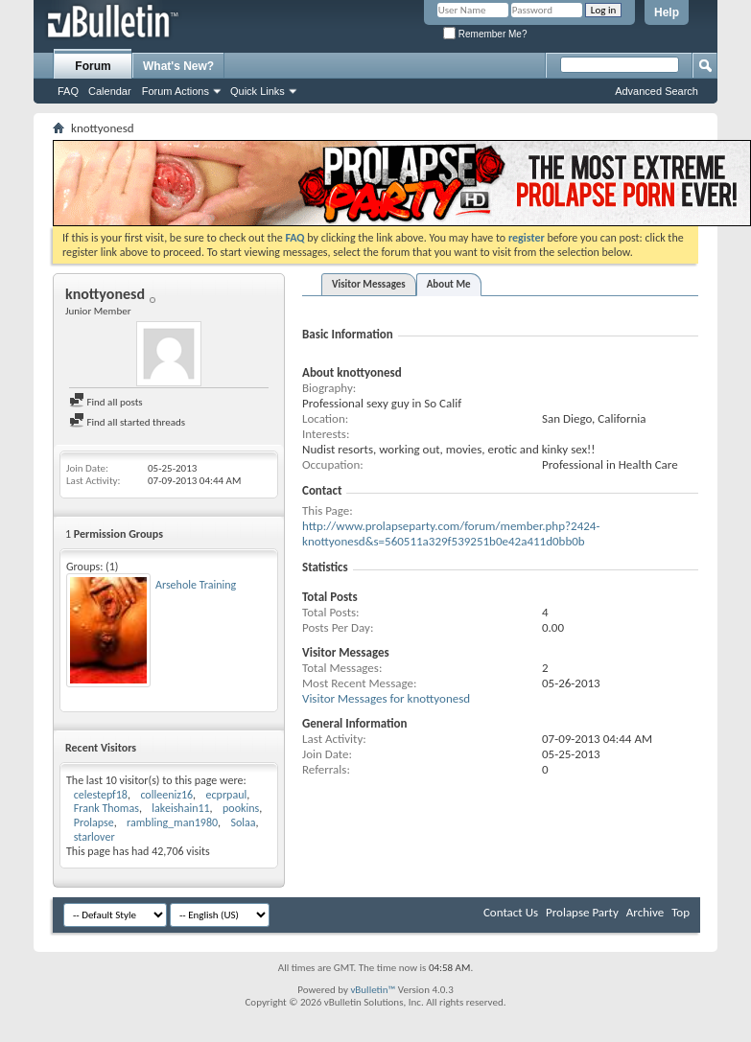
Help (666, 12)
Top (680, 912)
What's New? (178, 66)
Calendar (109, 91)
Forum (92, 66)
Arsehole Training (195, 584)
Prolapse (94, 822)
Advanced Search (656, 91)
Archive (645, 912)
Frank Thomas (106, 808)
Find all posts (106, 402)
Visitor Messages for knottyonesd (386, 698)
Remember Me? (485, 34)
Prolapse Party (582, 912)
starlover (94, 837)
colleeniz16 (166, 794)
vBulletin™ (372, 990)
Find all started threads (127, 422)
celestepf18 (101, 794)
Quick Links (257, 91)
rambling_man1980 (172, 822)
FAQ (68, 91)
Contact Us (510, 912)
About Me (449, 284)
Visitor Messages (369, 284)
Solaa (243, 822)
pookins (241, 808)
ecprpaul (226, 794)
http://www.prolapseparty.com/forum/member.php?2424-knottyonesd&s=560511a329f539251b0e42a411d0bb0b (450, 533)
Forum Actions (175, 91)
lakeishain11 (180, 808)
